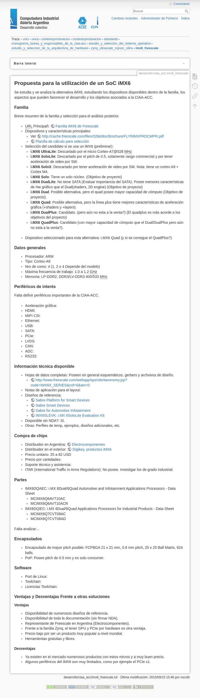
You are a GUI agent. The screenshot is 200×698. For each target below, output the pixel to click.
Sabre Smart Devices (53, 405)
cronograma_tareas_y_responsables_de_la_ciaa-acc (48, 43)
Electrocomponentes (88, 444)
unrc (26, 39)
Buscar (187, 11)
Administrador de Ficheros (159, 18)
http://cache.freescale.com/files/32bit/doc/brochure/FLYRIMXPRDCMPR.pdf (103, 136)
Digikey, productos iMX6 (92, 449)
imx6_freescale (146, 48)
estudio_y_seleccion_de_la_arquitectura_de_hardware (49, 48)
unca (35, 39)
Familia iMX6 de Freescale (76, 126)
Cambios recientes (124, 18)
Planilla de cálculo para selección (62, 141)
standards (111, 39)
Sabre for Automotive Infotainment (63, 410)
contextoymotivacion (55, 39)
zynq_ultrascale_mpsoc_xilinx (112, 48)
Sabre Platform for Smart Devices (63, 400)
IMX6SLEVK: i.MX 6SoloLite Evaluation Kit (70, 415)
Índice (185, 18)
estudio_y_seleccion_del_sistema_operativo (120, 43)
